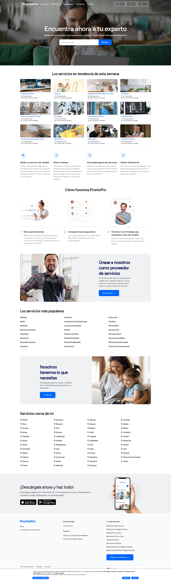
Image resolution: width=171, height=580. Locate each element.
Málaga (23, 454)
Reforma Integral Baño (117, 339)
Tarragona (92, 462)
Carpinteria (24, 335)
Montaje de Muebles (71, 339)
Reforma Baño (114, 326)
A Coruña (125, 421)
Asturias (24, 429)
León (56, 450)
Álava (23, 425)
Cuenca (125, 437)
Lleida (90, 450)
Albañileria (24, 326)
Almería (125, 425)
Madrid (23, 421)
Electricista (24, 339)
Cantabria (125, 433)
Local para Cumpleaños (72, 326)
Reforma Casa (114, 331)
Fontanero (24, 347)
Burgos (23, 433)
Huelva (23, 445)
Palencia (24, 458)
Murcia (57, 454)
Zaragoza (92, 466)
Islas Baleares (60, 445)
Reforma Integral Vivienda (118, 343)
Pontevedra (59, 458)
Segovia (24, 462)
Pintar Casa (113, 318)
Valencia (91, 421)
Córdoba (91, 437)
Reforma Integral (115, 335)
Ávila (56, 429)
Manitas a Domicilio (71, 335)
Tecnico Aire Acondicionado (119, 347)
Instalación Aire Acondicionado (75, 322)
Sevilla (57, 462)
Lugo (124, 450)
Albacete (58, 425)
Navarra (91, 454)
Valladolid (58, 466)
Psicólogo (112, 322)
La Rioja (125, 445)
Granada (58, 441)
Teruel (124, 462)
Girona (23, 441)
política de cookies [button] (59, 573)
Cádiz (90, 433)
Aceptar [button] (135, 577)
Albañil (22, 322)
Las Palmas (25, 450)
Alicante (91, 425)
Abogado (23, 318)
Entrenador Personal (27, 343)
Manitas (67, 331)
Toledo (23, 466)
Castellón (24, 437)
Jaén (90, 445)
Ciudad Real (59, 437)
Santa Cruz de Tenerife (130, 458)
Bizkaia (124, 429)
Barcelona (58, 421)
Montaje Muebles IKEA (72, 343)
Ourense (125, 454)
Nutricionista (69, 347)
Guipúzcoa (126, 441)
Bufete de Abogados (28, 331)
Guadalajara (92, 441)
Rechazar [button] (126, 577)
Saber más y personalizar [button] (40, 577)
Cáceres (58, 433)
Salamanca (92, 458)
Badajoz (91, 429)
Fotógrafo (68, 318)
